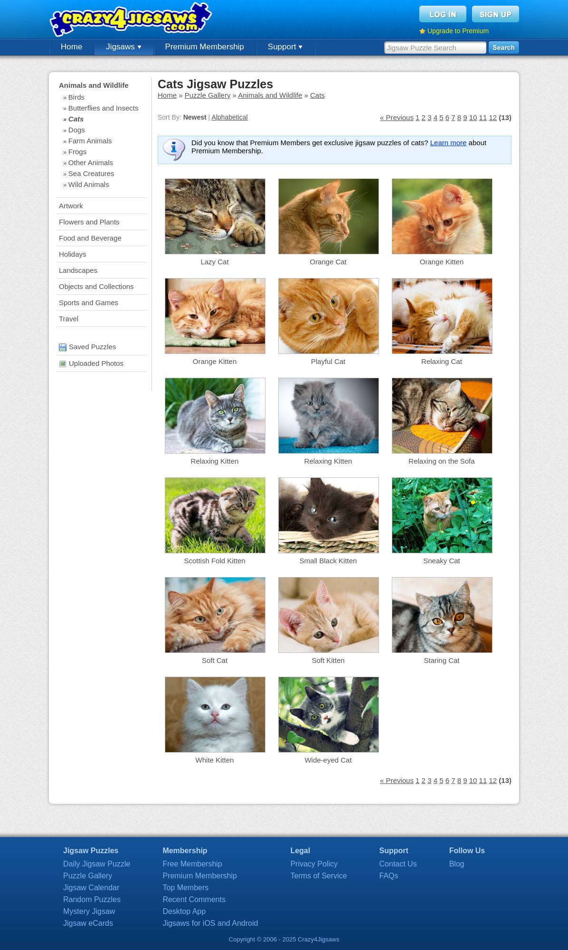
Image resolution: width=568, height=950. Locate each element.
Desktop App (184, 911)
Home (71, 46)
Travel (68, 319)
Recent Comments (194, 899)
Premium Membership (204, 46)
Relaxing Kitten (215, 461)
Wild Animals (88, 184)
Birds (76, 97)
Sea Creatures (91, 173)
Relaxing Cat (441, 361)
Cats (76, 119)
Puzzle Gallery (208, 95)
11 (483, 117)
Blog (456, 864)
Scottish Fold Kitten (214, 561)
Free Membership (192, 864)
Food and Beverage (90, 238)
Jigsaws (123, 46)
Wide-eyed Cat (327, 760)
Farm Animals (90, 141)
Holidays (72, 254)
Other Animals (90, 162)
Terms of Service (318, 876)
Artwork (71, 206)
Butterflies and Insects (103, 108)
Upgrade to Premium (458, 31)
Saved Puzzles (87, 347)
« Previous (397, 117)
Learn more (448, 143)
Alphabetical (229, 117)
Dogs (76, 130)
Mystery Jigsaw (89, 911)
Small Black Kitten (328, 561)
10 (473, 117)
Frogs (77, 152)
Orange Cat (328, 262)
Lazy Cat (214, 262)
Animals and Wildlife (94, 85)
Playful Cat (328, 361)
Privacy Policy (314, 864)
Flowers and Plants (89, 222)
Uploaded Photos (91, 363)
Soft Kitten (328, 660)
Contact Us (398, 864)
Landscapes (78, 270)
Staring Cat (441, 660)
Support (285, 46)
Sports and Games (88, 302)
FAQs (388, 876)
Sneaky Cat (441, 561)
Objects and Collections (96, 286)
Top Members (185, 888)
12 (493, 117)
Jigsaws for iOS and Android (210, 923)
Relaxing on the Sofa (441, 461)
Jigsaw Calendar (91, 888)
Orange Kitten (442, 262)
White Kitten (215, 760)
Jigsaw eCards (88, 923)
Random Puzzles (92, 899)
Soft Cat (214, 660)
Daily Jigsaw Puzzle (96, 864)
